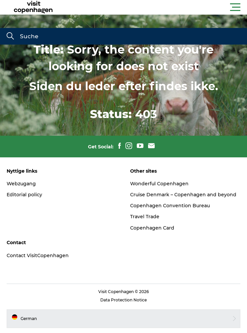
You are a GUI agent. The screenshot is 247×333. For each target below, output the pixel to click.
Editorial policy (24, 195)
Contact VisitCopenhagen (38, 255)
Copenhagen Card (152, 228)
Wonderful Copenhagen (159, 184)
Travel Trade (144, 217)
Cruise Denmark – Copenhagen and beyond (183, 195)
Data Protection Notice (123, 299)
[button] (153, 7)
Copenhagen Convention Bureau (170, 206)
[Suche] (10, 36)
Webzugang (21, 184)
